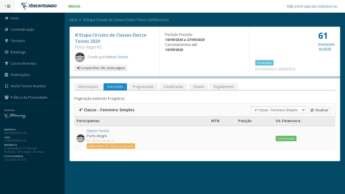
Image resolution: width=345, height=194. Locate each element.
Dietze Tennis (117, 56)
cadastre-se (327, 6)
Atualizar (320, 110)
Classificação (173, 86)
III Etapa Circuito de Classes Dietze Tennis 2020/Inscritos (126, 20)
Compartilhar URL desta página (101, 68)
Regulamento (224, 86)
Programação (143, 86)
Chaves (198, 86)
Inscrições (115, 86)
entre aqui (302, 6)
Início (74, 20)
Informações (88, 86)
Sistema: (9, 110)
